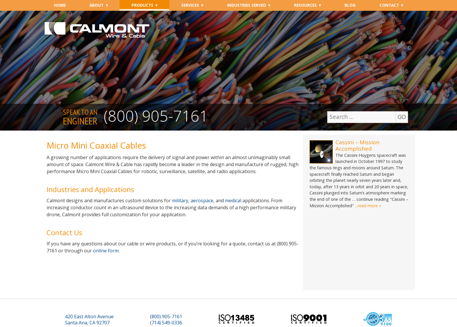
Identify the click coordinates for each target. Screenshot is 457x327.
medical (233, 200)
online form (106, 250)
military (180, 200)
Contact (389, 5)
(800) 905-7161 (156, 116)
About (96, 5)
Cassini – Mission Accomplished (357, 145)
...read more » (368, 205)
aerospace (202, 200)
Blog (350, 5)
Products (142, 5)
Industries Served (246, 5)
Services (190, 5)
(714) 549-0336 (166, 323)
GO (402, 117)
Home (60, 5)
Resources (305, 5)
